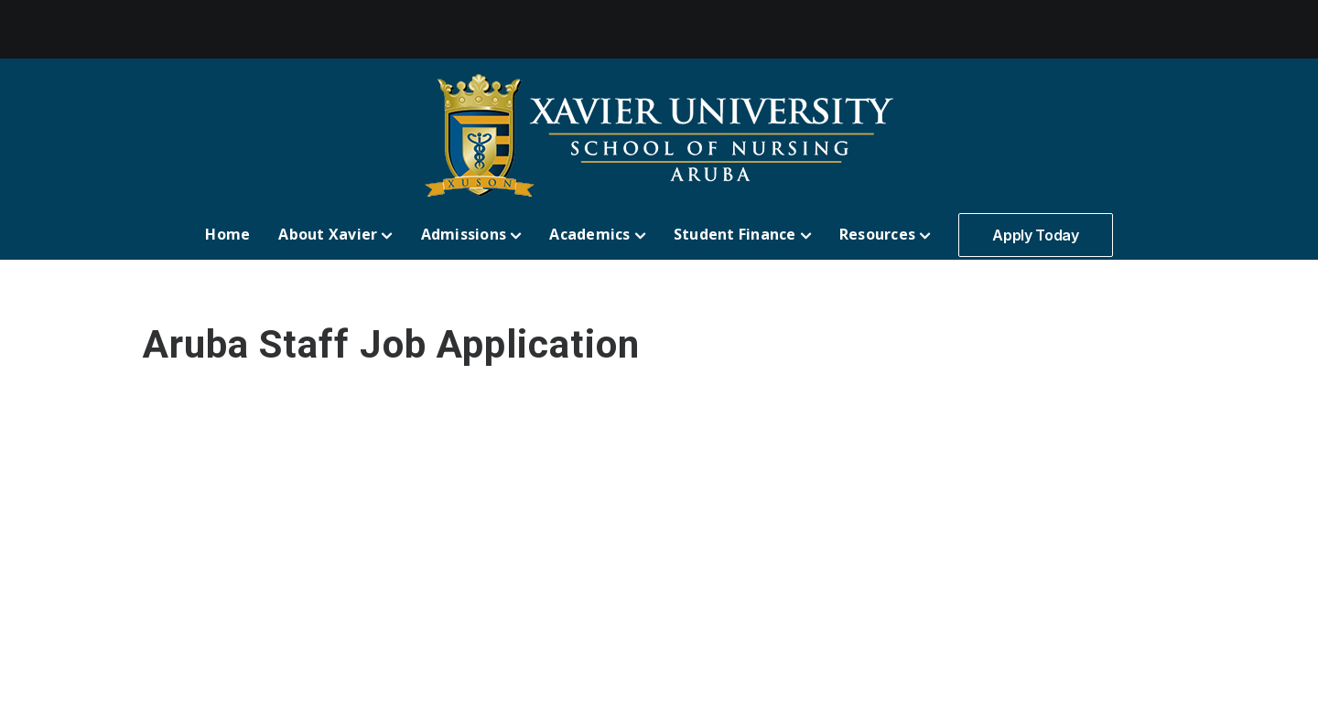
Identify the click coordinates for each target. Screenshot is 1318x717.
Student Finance (742, 234)
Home (227, 234)
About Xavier (335, 234)
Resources (885, 234)
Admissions (471, 234)
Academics (597, 234)
